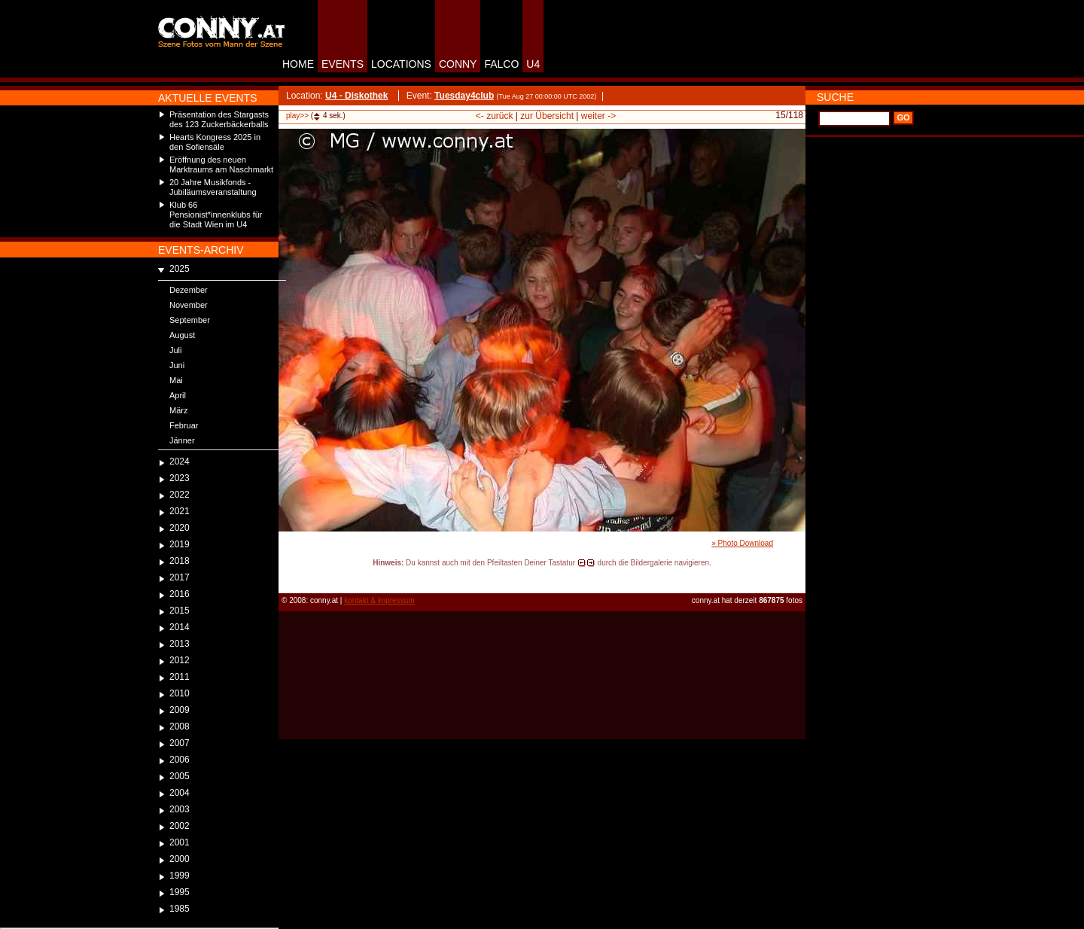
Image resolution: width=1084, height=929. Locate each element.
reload (291, 576)
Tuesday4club (464, 95)
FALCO (501, 64)
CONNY (458, 64)
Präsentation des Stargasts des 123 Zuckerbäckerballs (219, 119)
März (178, 410)
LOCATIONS (401, 64)
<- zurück (494, 116)
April (177, 395)
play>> (297, 115)
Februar (184, 425)
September (189, 319)
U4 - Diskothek (356, 95)
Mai (176, 380)
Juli (175, 350)
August (182, 335)
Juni (176, 365)
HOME (298, 64)
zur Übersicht (547, 116)
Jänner (182, 440)
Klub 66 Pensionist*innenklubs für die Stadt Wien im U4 (216, 214)
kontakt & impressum (379, 600)
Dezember (188, 289)
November (188, 304)
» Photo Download (742, 543)
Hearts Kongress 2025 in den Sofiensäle (214, 141)
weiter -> (598, 116)
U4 (533, 64)
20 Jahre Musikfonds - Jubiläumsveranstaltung (213, 187)
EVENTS (342, 64)
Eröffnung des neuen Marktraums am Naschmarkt (221, 164)
